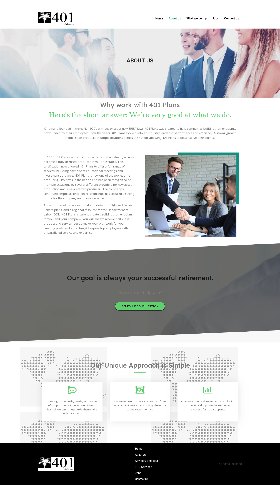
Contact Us (231, 18)
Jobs (215, 18)
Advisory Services (146, 461)
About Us (175, 18)
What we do (194, 18)
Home (159, 18)
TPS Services (143, 467)
